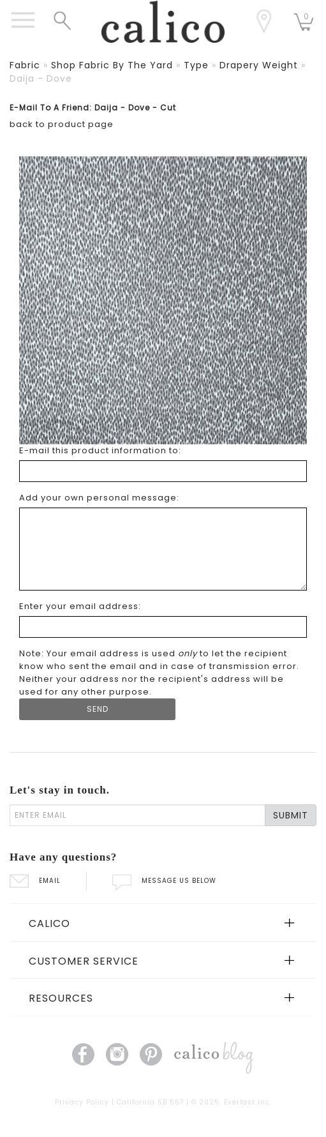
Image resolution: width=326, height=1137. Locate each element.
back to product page (62, 124)
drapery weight (258, 65)
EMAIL (35, 880)
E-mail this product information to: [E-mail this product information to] (100, 450)
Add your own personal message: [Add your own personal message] (99, 498)
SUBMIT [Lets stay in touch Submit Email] (290, 815)
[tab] (163, 922)
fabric (25, 65)
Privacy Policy (82, 1102)
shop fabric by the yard (112, 65)
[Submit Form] (97, 709)
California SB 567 (150, 1102)
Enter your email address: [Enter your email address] (80, 606)
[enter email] (137, 815)
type (196, 65)
